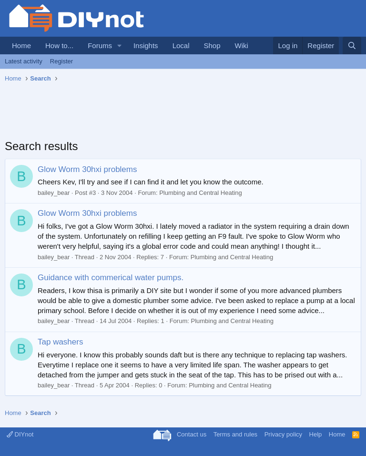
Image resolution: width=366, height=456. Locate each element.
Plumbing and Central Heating (200, 192)
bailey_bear (54, 192)
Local (181, 45)
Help (315, 434)
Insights (145, 45)
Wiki (241, 45)
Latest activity (23, 61)
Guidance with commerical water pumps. (110, 277)
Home (21, 45)
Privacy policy (283, 434)
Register (61, 61)
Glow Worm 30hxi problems (87, 169)
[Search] (352, 45)
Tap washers (60, 341)
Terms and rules (235, 434)
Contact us (191, 434)
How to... (59, 45)
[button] (119, 45)
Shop (211, 45)
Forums (100, 45)
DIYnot (20, 434)
